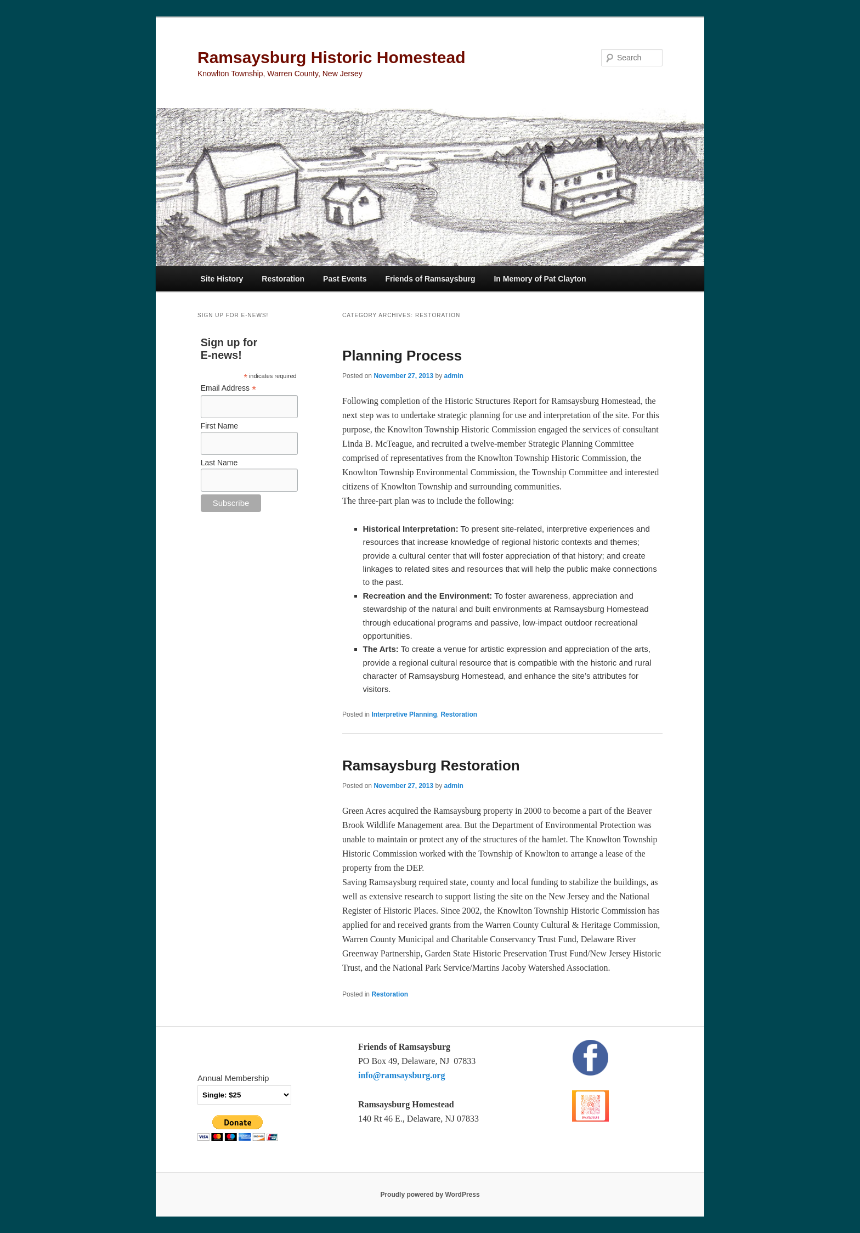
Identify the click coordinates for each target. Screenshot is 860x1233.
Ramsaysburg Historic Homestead (331, 57)
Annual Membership (233, 1078)
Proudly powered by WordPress (429, 1194)
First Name (219, 425)
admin (453, 376)
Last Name (219, 462)
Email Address (229, 388)
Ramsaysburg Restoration (431, 765)
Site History (222, 278)
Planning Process (402, 355)
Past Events (344, 278)
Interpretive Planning (404, 714)
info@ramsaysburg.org (401, 1075)
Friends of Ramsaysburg (430, 278)
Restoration (283, 278)
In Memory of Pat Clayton (540, 278)
